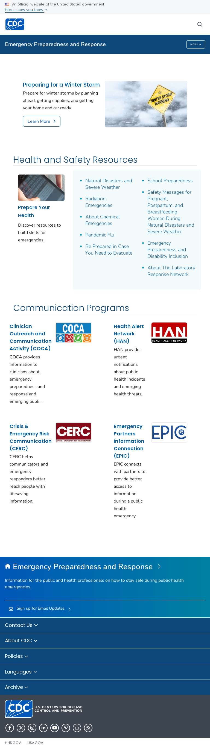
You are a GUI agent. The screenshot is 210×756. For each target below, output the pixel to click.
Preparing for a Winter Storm (61, 85)
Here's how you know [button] (26, 9)
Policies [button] (17, 656)
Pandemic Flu (99, 235)
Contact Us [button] (21, 625)
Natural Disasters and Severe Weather (108, 183)
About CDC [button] (21, 641)
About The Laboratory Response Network (171, 271)
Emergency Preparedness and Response (55, 44)
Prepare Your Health (34, 211)
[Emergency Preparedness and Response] (105, 567)
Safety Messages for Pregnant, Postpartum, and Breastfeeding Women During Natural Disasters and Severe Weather (170, 212)
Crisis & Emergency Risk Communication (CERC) (31, 437)
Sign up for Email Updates (41, 608)
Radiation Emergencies (98, 202)
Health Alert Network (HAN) (129, 333)
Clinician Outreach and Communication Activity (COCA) (31, 337)
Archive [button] (17, 687)
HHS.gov (13, 742)
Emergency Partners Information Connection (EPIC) (129, 441)
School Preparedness (170, 180)
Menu (196, 44)
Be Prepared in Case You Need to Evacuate (108, 249)
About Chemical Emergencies (102, 220)
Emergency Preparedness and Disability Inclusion (167, 249)
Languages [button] (21, 672)
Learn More (39, 121)
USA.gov (35, 742)
